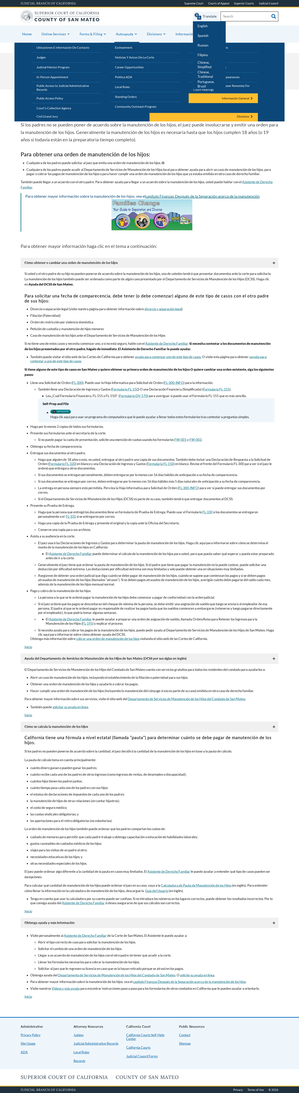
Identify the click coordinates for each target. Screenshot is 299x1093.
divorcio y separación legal (163, 309)
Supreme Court (194, 3)
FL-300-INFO (174, 383)
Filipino (203, 55)
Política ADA (123, 77)
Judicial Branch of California (48, 3)
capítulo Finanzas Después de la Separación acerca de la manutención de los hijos (189, 982)
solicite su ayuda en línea (197, 975)
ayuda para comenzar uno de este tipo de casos (168, 357)
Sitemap (185, 1043)
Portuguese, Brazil (206, 84)
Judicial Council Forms (142, 1056)
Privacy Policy (31, 1035)
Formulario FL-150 (125, 389)
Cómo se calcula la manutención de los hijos (56, 726)
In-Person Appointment (52, 77)
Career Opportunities (129, 67)
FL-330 (207, 512)
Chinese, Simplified (205, 64)
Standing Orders (126, 96)
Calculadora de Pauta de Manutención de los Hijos (196, 885)
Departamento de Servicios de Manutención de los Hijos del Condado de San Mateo (186, 699)
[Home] (60, 20)
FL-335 (71, 516)
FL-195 (87, 623)
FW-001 (180, 440)
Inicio (28, 647)
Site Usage (28, 1043)
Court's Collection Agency (53, 108)
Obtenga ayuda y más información (49, 923)
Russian (203, 45)
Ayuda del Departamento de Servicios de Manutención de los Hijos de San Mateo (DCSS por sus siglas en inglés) (105, 658)
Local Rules (122, 87)
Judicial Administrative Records (95, 1043)
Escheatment (123, 47)
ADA (24, 1052)
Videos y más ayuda (66, 988)
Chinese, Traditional (205, 74)
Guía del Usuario (156, 891)
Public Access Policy (49, 98)
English (203, 26)
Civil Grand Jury (47, 116)
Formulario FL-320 (62, 464)
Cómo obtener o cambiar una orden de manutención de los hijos (71, 263)
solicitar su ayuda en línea (70, 707)
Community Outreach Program (135, 106)
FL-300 (77, 383)
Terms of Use (255, 1089)
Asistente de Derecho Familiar (166, 343)
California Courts (138, 1048)
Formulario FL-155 (216, 389)
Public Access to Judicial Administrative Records (62, 88)
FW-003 (195, 440)
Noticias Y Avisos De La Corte (134, 57)
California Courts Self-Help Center (145, 1037)
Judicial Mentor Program (52, 67)
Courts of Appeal (218, 3)
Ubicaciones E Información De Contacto (62, 47)
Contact (184, 1035)
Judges (41, 57)
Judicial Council (268, 3)
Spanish (203, 36)
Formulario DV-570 (133, 396)
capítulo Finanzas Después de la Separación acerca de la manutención (202, 196)
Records (79, 1061)
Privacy (238, 1089)
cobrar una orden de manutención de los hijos (107, 639)
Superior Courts (244, 3)
